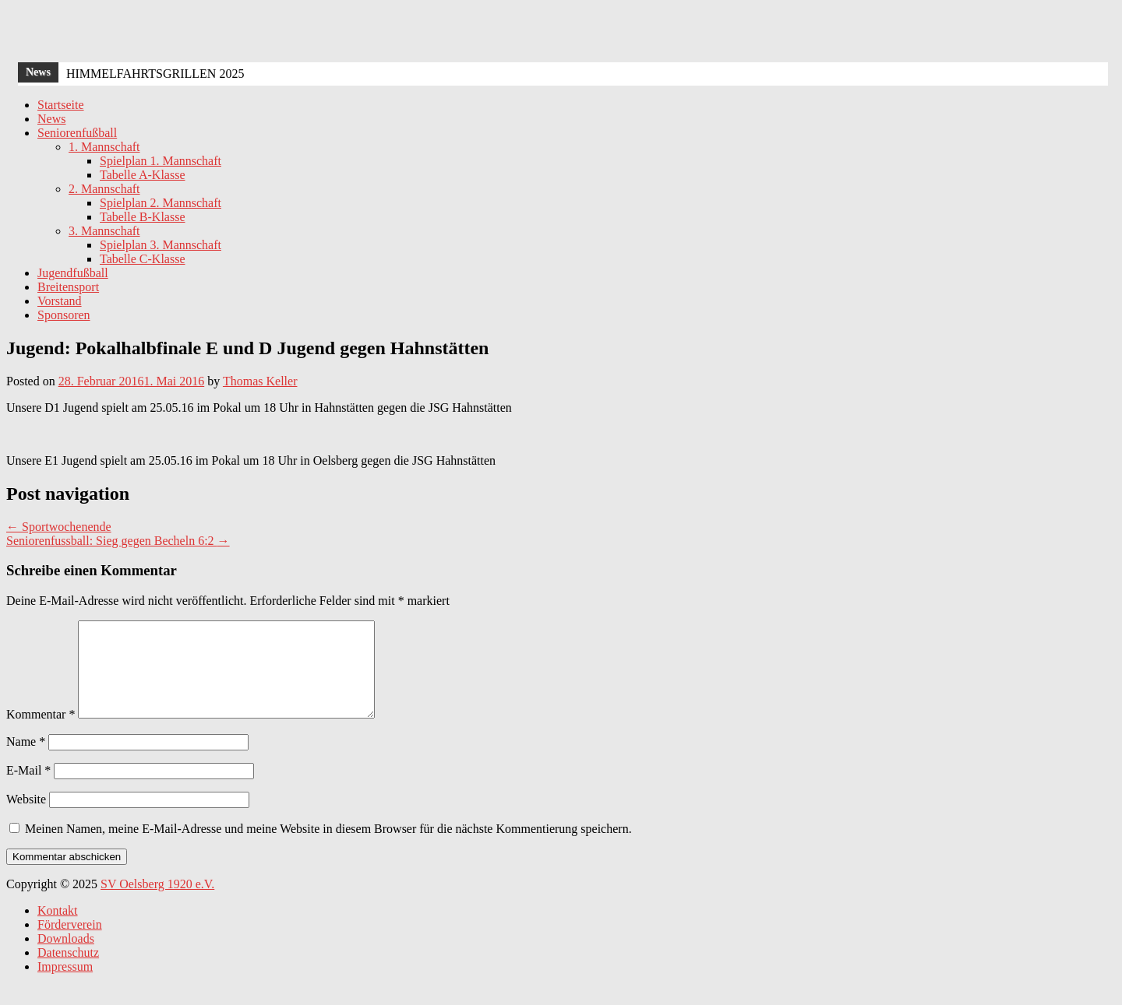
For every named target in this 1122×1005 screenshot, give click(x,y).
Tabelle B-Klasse (142, 216)
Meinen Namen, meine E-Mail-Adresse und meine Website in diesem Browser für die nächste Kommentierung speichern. (328, 847)
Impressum (65, 985)
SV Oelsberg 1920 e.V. (157, 902)
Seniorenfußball (77, 132)
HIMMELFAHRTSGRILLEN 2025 (155, 73)
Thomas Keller (260, 381)
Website (26, 817)
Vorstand (59, 300)
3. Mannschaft (104, 230)
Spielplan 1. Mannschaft (160, 160)
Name (25, 760)
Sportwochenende (58, 526)
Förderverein (69, 943)
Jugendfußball (72, 272)
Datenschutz (68, 971)
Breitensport (68, 286)
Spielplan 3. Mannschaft (160, 244)
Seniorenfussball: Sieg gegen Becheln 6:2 (118, 540)
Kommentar (40, 733)
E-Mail (28, 789)
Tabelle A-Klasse (142, 174)
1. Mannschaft (104, 146)
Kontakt (57, 929)
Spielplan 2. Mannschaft (160, 202)
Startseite (60, 104)
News (51, 118)
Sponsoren (63, 315)
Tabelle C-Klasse (142, 258)
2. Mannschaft (104, 188)
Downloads (65, 957)
